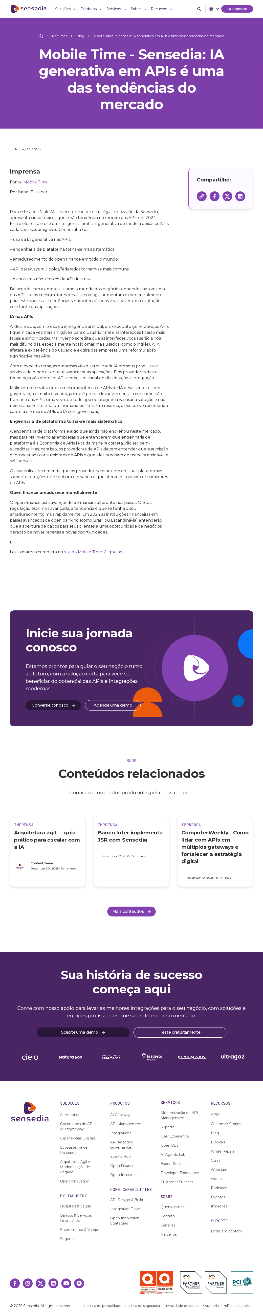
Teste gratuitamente (180, 1032)
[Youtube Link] (66, 1283)
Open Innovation (74, 1181)
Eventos (218, 1197)
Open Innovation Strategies (124, 1221)
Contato (168, 1216)
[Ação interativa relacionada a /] (41, 36)
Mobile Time (35, 182)
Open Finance (122, 1165)
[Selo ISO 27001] (148, 1282)
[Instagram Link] (28, 1283)
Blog (80, 36)
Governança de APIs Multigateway (77, 1126)
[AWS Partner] (192, 1282)
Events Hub (120, 1156)
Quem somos (172, 1207)
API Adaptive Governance (121, 1145)
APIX (215, 1115)
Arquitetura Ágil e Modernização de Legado (75, 1166)
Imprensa (219, 1206)
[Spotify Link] (79, 1283)
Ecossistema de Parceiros (74, 1150)
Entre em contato (226, 1231)
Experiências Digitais (77, 1138)
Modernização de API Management (179, 1115)
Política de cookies (238, 1306)
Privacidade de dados (181, 1306)
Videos (216, 1179)
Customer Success (177, 1182)
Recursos (59, 36)
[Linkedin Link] (53, 1283)
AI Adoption (70, 1115)
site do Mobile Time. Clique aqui (95, 552)
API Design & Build (126, 1200)
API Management (126, 1124)
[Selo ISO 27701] (165, 1282)
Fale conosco (237, 9)
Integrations (120, 1133)
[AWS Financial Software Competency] (216, 1282)
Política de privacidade (102, 1306)
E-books (218, 1142)
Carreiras (168, 1225)
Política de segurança (142, 1306)
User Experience (175, 1136)
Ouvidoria (211, 1306)
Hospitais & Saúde (75, 1206)
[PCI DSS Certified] (242, 1282)
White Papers (223, 1151)
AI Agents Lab (173, 1154)
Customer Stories (226, 1124)
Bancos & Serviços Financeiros (76, 1218)
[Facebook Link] (15, 1283)
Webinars (219, 1169)
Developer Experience (180, 1173)
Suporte (168, 1127)
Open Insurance (124, 1175)
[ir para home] (28, 9)
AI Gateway (120, 1115)
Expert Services (174, 1163)
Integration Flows (125, 1209)
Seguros (67, 1239)
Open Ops (169, 1145)
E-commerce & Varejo (79, 1229)
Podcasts (219, 1188)
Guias (215, 1160)
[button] (66, 9)
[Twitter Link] (40, 1283)
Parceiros (169, 1234)
